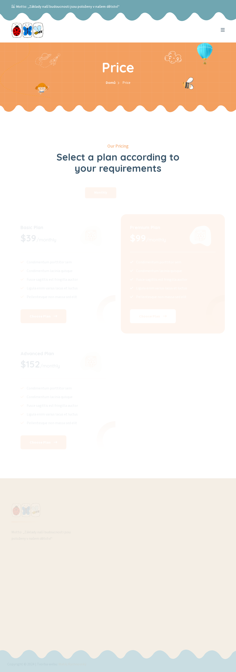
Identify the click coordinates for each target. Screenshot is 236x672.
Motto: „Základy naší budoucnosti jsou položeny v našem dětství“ (67, 6)
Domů (111, 82)
